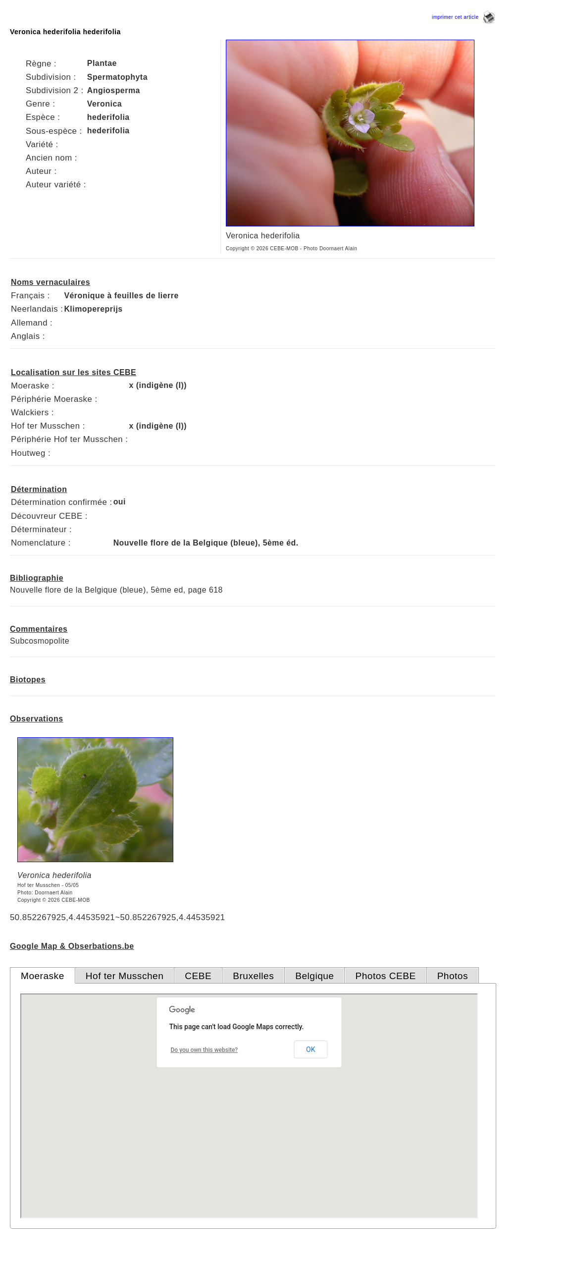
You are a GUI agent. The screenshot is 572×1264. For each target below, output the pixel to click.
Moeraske (42, 976)
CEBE (198, 976)
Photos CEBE (385, 976)
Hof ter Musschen (125, 976)
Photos (452, 976)
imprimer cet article (463, 17)
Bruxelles (253, 976)
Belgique (314, 976)
